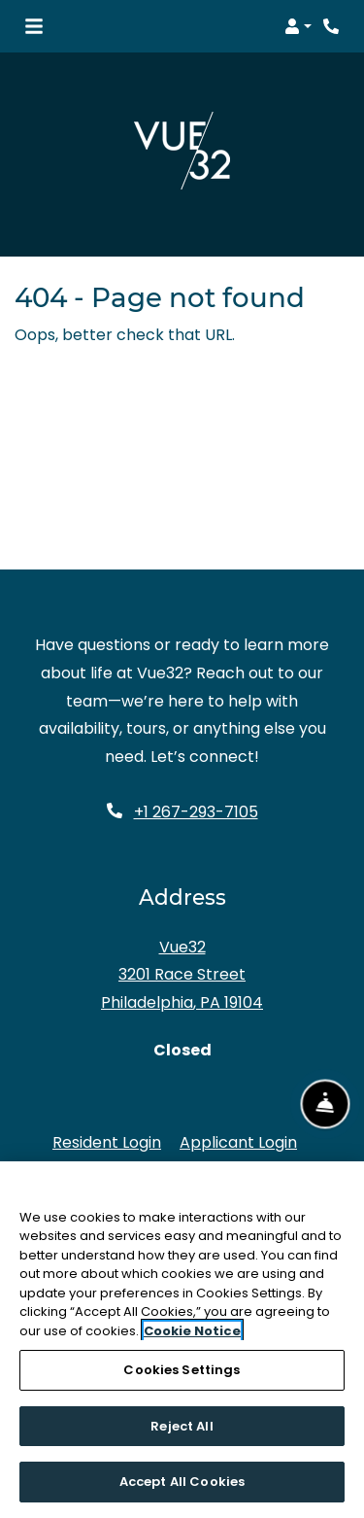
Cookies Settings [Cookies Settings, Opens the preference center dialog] (181, 1370)
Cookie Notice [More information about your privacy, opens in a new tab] (192, 1331)
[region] (182, 1339)
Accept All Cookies (182, 1481)
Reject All (181, 1426)
